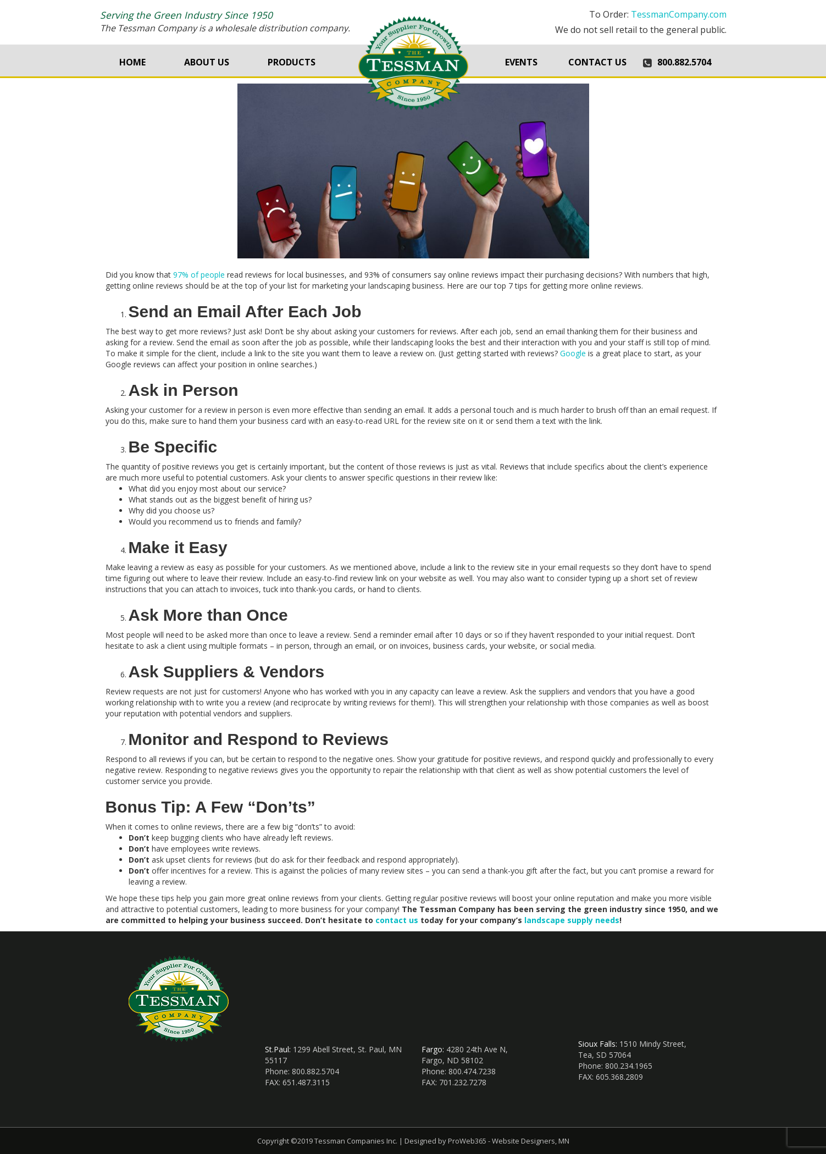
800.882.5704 (684, 62)
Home (132, 62)
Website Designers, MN (530, 1141)
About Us (206, 62)
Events (521, 62)
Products (291, 62)
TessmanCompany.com (679, 14)
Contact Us (597, 62)
